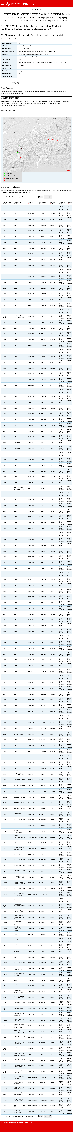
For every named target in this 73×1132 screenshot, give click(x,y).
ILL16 (4, 1014)
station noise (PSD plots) (11, 83)
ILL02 (4, 780)
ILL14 (4, 1031)
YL (46, 21)
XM (40, 21)
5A (27, 18)
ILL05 (4, 1060)
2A (21, 21)
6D (30, 21)
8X (36, 18)
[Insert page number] (24, 197)
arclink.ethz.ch (40, 91)
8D (30, 18)
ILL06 (4, 1003)
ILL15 (4, 1066)
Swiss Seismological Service (13, 1122)
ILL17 (4, 997)
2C (27, 21)
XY (56, 18)
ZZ (65, 18)
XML (23, 105)
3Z (24, 21)
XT (43, 21)
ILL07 (4, 986)
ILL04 (4, 1037)
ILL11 (4, 316)
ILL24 (4, 1043)
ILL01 (4, 1048)
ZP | (63, 21)
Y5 (52, 21)
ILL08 (4, 871)
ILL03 (4, 946)
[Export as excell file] (46, 197)
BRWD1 (5, 837)
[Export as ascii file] (50, 197)
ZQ (66, 21)
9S (42, 18)
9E (39, 18)
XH (36, 21)
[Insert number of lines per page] (36, 197)
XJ (53, 18)
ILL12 (4, 774)
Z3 (55, 21)
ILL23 (4, 1071)
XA (33, 21)
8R (33, 18)
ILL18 (4, 877)
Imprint (31, 1122)
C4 (45, 18)
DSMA (4, 1008)
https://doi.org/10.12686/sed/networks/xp (47, 103)
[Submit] (40, 197)
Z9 (57, 21)
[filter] (5, 203)
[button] (2, 4)
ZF (60, 21)
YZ (62, 18)
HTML (15, 105)
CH (19, 18)
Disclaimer (25, 1122)
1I (21, 18)
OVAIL (4, 905)
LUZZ (4, 940)
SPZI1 (4, 951)
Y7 (59, 18)
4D (24, 18)
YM (49, 21)
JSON (20, 105)
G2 (48, 18)
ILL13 (4, 488)
